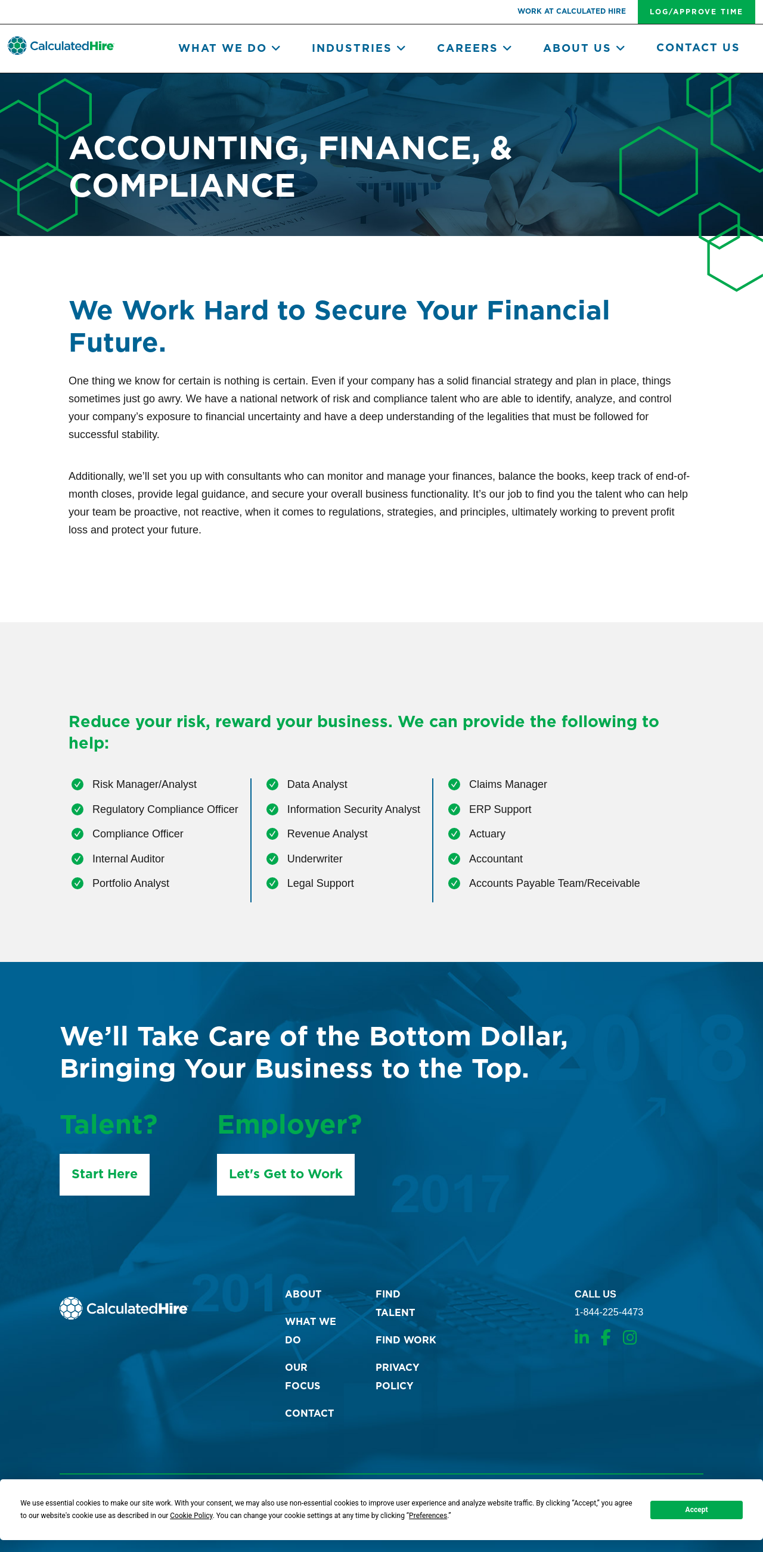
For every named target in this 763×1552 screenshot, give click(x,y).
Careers (475, 49)
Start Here (105, 1174)
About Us (584, 49)
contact (309, 1413)
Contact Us (698, 48)
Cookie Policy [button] (191, 1515)
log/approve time (696, 11)
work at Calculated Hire (571, 11)
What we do (230, 49)
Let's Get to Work (286, 1174)
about (303, 1294)
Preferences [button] (428, 1515)
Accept (697, 1510)
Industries (359, 49)
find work (406, 1340)
